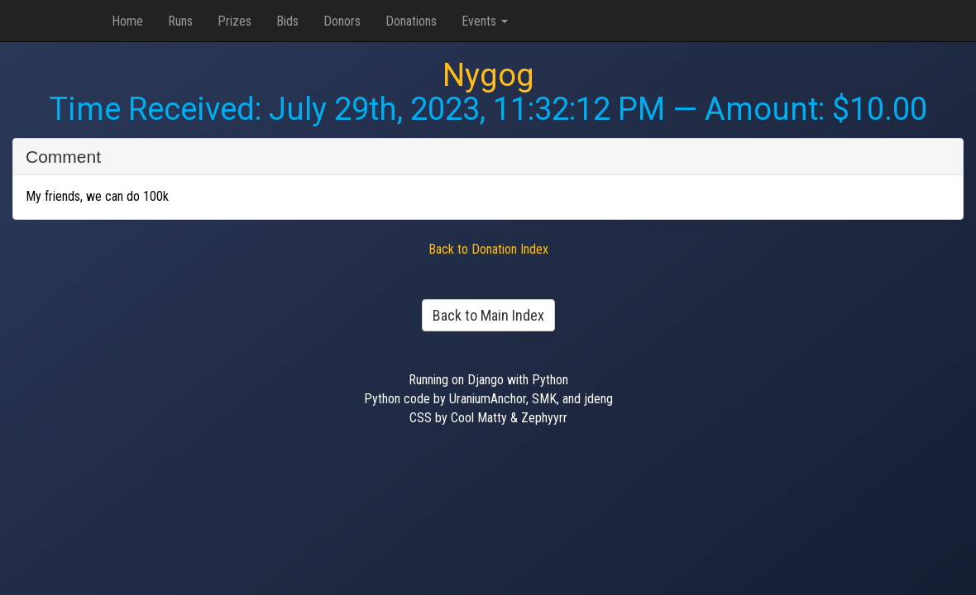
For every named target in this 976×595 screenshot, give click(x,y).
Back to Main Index (488, 315)
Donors (342, 21)
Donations (411, 21)
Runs (180, 21)
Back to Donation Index (488, 249)
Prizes (234, 21)
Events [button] (485, 21)
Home (127, 21)
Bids (287, 21)
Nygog (488, 75)
